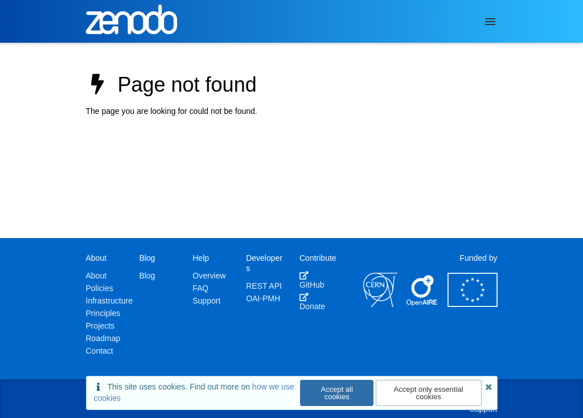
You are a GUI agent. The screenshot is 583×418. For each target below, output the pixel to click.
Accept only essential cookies (428, 393)
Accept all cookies (337, 393)
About (96, 275)
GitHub (312, 280)
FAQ (200, 288)
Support (206, 300)
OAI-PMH (263, 298)
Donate (312, 302)
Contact (99, 350)
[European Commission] (472, 304)
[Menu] (490, 21)
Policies (99, 288)
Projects (100, 325)
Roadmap (103, 338)
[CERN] (380, 304)
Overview (208, 275)
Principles (103, 313)
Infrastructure (109, 300)
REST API (264, 285)
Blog (147, 275)
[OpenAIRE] (422, 304)
